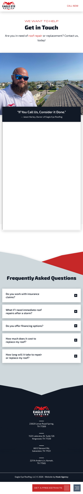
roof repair (35, 35)
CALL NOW (72, 5)
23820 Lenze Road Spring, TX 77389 (41, 425)
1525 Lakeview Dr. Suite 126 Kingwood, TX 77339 (41, 437)
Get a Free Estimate (48, 487)
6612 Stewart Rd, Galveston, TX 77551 (41, 449)
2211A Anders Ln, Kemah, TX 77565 (41, 461)
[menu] (77, 487)
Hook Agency (62, 477)
